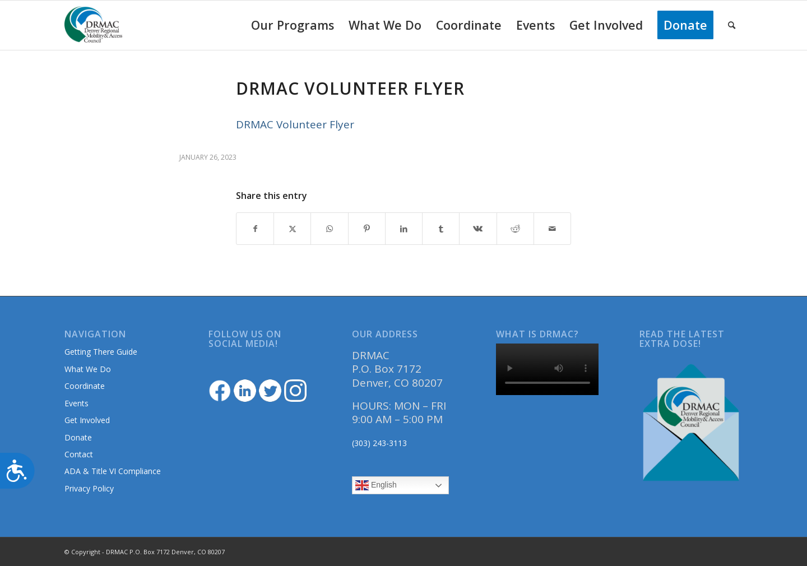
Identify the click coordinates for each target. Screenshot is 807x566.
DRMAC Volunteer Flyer (295, 124)
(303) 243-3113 (379, 443)
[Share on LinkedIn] (404, 228)
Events (76, 403)
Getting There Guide (100, 351)
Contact (78, 454)
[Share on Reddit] (515, 228)
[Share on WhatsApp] (329, 228)
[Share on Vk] (478, 228)
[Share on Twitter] (292, 228)
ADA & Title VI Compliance (112, 471)
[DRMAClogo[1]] (93, 25)
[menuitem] (292, 25)
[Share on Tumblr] (441, 228)
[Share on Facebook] (254, 228)
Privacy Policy (89, 488)
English (376, 485)
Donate (78, 437)
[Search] (732, 25)
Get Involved (87, 420)
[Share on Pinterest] (367, 228)
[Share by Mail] (552, 228)
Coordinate (84, 386)
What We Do (87, 369)
